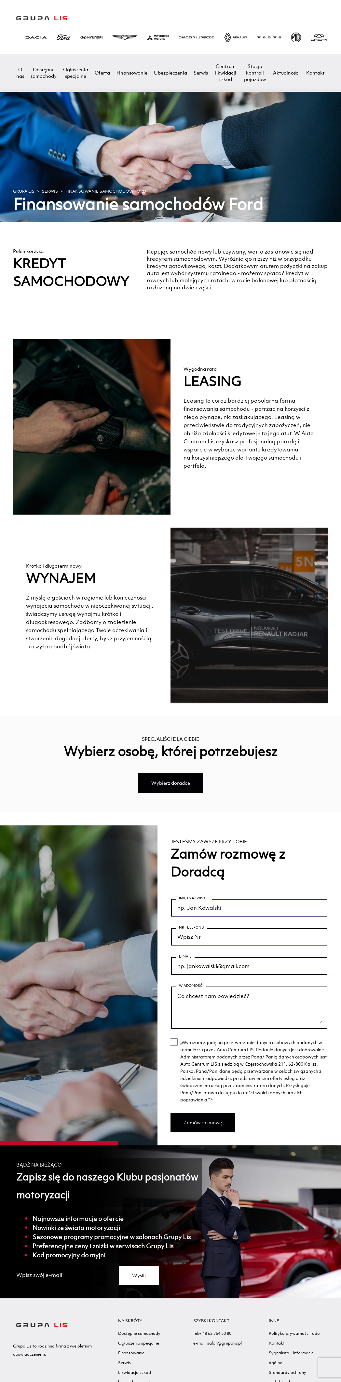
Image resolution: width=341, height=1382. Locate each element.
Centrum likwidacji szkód (225, 72)
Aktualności (286, 73)
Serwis (201, 73)
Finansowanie (131, 73)
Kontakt (315, 73)
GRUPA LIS (23, 191)
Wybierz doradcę (170, 783)
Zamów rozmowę (203, 1129)
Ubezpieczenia (170, 73)
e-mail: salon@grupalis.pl (217, 1349)
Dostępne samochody (44, 72)
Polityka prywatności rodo (294, 1340)
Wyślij (139, 1282)
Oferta (102, 73)
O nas (20, 72)
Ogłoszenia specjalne (75, 72)
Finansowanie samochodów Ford (105, 191)
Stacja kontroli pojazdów (255, 72)
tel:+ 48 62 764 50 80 (212, 1340)
